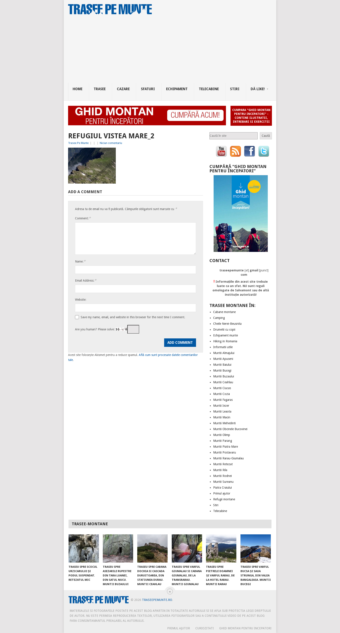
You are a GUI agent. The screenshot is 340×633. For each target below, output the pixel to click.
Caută (266, 135)
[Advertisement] (172, 50)
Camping (219, 318)
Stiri (234, 89)
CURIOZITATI (204, 628)
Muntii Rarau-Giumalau (228, 458)
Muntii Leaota (222, 411)
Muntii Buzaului (223, 376)
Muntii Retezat (223, 464)
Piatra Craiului (222, 487)
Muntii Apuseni (223, 359)
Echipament (177, 89)
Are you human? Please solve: (107, 329)
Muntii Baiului (222, 364)
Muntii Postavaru (224, 452)
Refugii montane (224, 499)
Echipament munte (225, 335)
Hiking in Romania (225, 341)
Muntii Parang (222, 440)
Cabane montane (224, 312)
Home (77, 89)
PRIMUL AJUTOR (178, 628)
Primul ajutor (221, 493)
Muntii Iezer (221, 405)
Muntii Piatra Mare (225, 446)
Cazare (123, 89)
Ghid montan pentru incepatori (245, 628)
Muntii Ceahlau (223, 382)
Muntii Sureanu (223, 481)
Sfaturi (148, 89)
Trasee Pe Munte (78, 143)
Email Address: (85, 280)
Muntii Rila (220, 470)
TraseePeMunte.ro (157, 600)
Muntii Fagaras (223, 399)
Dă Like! (258, 89)
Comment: (83, 218)
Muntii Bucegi (222, 370)
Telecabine (209, 89)
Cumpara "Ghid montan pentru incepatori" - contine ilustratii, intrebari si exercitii (251, 115)
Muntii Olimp (221, 435)
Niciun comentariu (111, 143)
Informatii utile (223, 347)
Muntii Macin (221, 417)
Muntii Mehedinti (224, 423)
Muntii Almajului (223, 353)
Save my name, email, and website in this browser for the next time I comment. (133, 317)
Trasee (100, 89)
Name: (80, 261)
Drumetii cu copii (224, 329)
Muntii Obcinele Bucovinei (230, 429)
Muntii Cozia (221, 394)
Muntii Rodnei (222, 476)
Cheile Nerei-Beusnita (227, 323)
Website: (80, 299)
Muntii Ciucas (222, 388)
